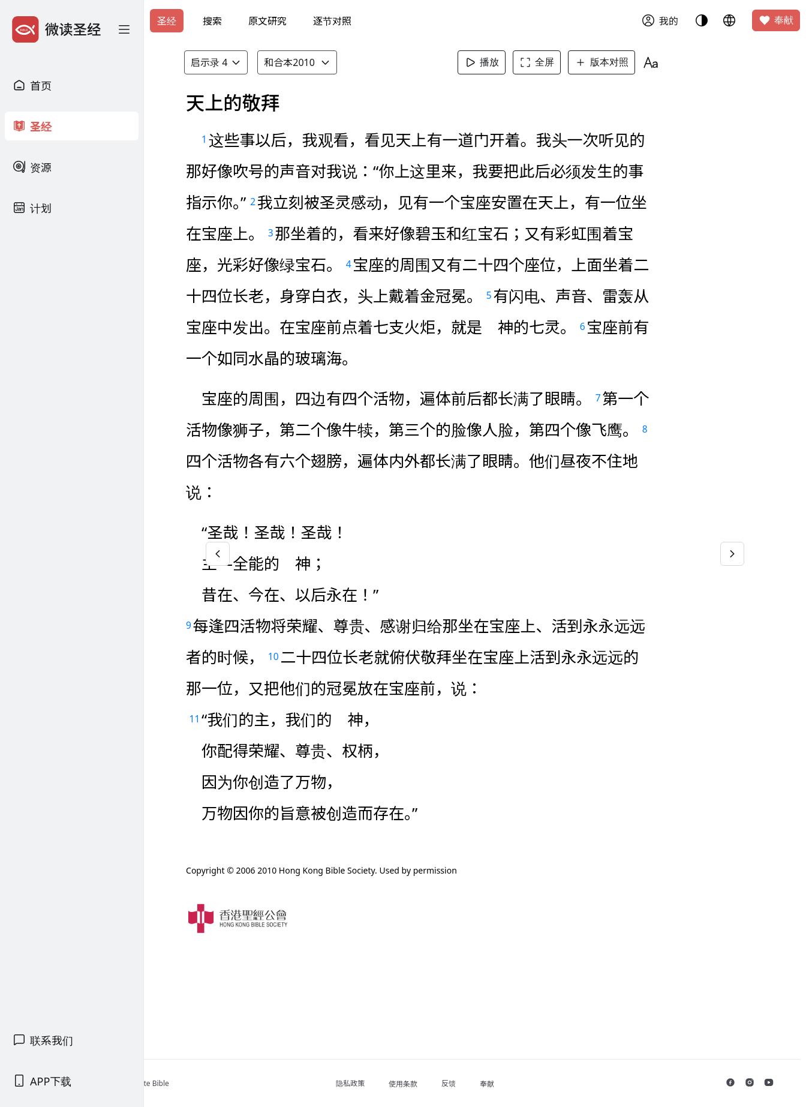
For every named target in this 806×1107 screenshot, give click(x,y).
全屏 (557, 62)
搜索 (212, 21)
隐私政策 (402, 1083)
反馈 (501, 1083)
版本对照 (622, 62)
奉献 (776, 20)
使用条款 (455, 1084)
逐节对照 (332, 21)
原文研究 (267, 21)
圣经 (166, 21)
